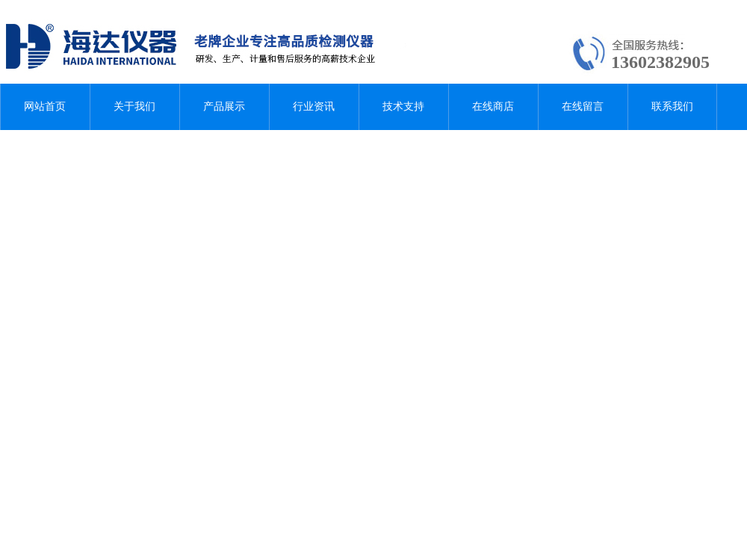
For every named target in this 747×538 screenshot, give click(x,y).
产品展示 (224, 106)
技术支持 (403, 106)
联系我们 (672, 106)
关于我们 (134, 106)
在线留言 (583, 106)
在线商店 (493, 106)
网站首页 (45, 106)
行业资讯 (314, 106)
